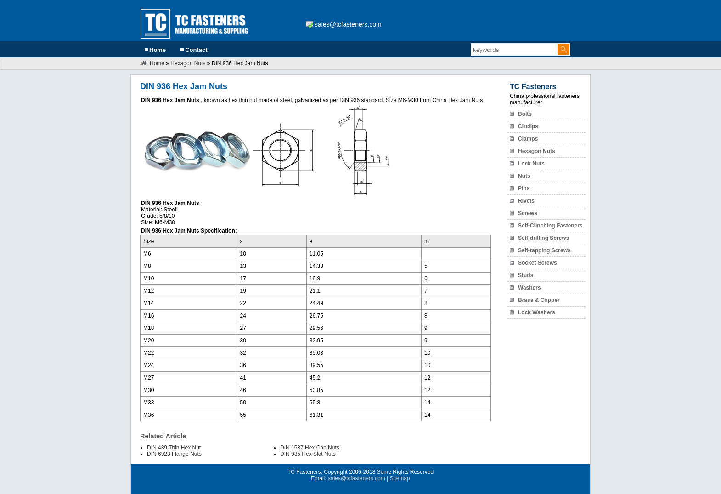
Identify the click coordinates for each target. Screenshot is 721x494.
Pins (523, 188)
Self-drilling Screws (543, 238)
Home (157, 49)
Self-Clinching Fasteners (550, 225)
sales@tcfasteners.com (348, 24)
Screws (527, 213)
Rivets (526, 201)
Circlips (528, 126)
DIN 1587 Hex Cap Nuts (309, 447)
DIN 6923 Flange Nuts (174, 454)
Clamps (528, 139)
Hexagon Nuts (187, 63)
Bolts (525, 114)
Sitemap (400, 478)
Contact (196, 49)
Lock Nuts (531, 163)
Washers (529, 287)
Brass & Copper (539, 300)
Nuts (524, 176)
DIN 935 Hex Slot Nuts (308, 454)
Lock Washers (536, 312)
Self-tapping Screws (544, 250)
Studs (525, 275)
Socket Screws (537, 263)
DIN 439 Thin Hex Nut (174, 447)
